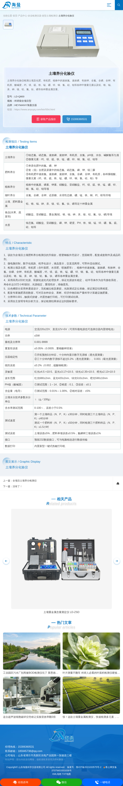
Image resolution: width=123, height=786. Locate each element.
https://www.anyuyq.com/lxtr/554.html (34, 109)
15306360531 (77, 119)
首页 (15, 15)
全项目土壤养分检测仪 (25, 486)
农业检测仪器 (34, 15)
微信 (61, 782)
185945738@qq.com (30, 751)
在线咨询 (20, 782)
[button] (117, 566)
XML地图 (56, 774)
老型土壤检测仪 (50, 15)
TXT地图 (66, 774)
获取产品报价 (46, 119)
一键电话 (102, 782)
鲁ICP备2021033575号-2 (88, 767)
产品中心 (22, 15)
